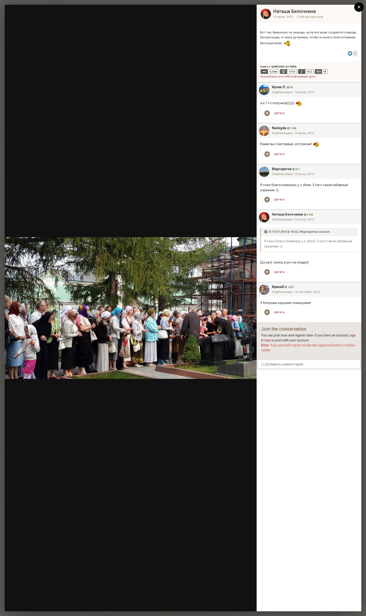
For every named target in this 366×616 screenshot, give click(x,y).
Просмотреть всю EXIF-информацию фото (288, 76)
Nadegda (279, 128)
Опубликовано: (293, 92)
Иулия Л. (279, 87)
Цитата (279, 113)
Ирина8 (278, 287)
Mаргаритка (282, 169)
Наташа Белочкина (294, 11)
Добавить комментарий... (283, 364)
